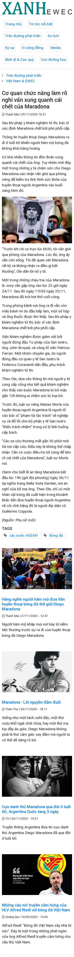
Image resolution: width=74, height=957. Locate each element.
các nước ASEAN (23, 535)
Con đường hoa (53, 59)
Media (55, 47)
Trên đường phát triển (23, 36)
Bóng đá (56, 535)
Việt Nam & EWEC (20, 81)
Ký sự (9, 47)
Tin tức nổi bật (40, 24)
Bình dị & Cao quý (19, 59)
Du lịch (53, 36)
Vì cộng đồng (32, 47)
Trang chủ (13, 24)
